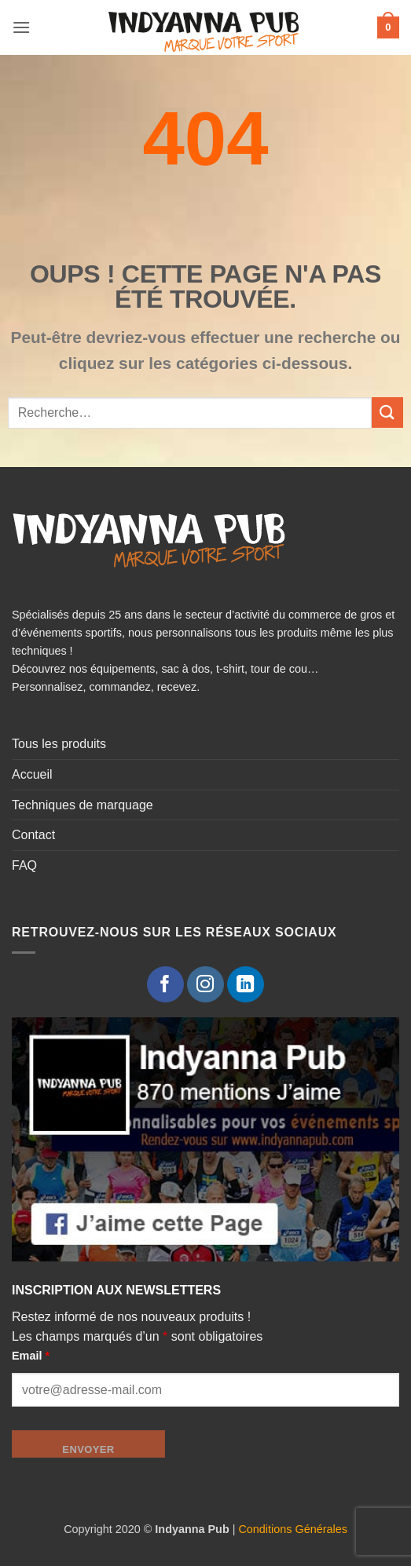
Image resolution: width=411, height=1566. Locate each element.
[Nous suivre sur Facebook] (165, 984)
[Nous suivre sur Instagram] (205, 984)
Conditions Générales (292, 1529)
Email (31, 1355)
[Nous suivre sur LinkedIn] (245, 984)
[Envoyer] (387, 412)
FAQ (24, 865)
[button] (21, 27)
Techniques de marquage (82, 805)
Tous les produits (59, 743)
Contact (33, 834)
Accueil (32, 774)
